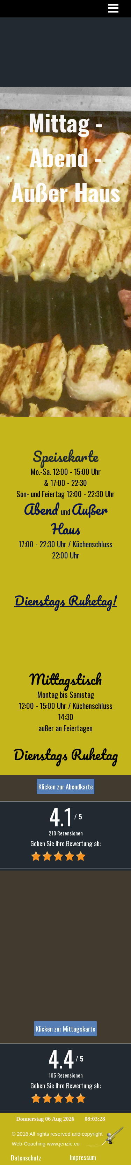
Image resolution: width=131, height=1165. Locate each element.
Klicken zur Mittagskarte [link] (65, 1028)
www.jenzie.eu (63, 1144)
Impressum (83, 1157)
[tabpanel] (65, 196)
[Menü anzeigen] (113, 8)
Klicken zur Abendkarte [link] (65, 786)
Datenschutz (26, 1157)
